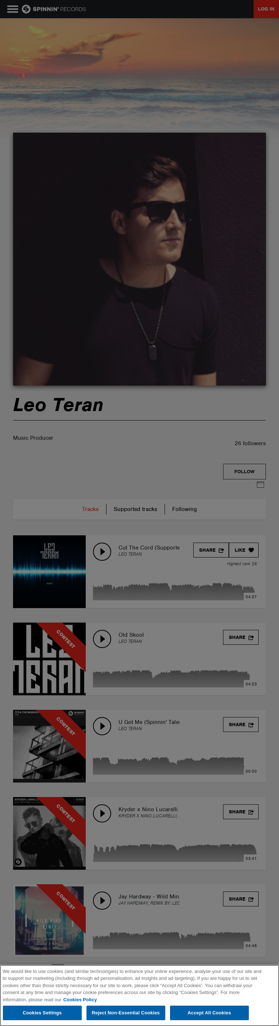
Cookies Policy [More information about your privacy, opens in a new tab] (80, 999)
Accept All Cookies (209, 1012)
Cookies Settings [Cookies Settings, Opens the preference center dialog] (42, 1012)
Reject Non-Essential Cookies (126, 1012)
